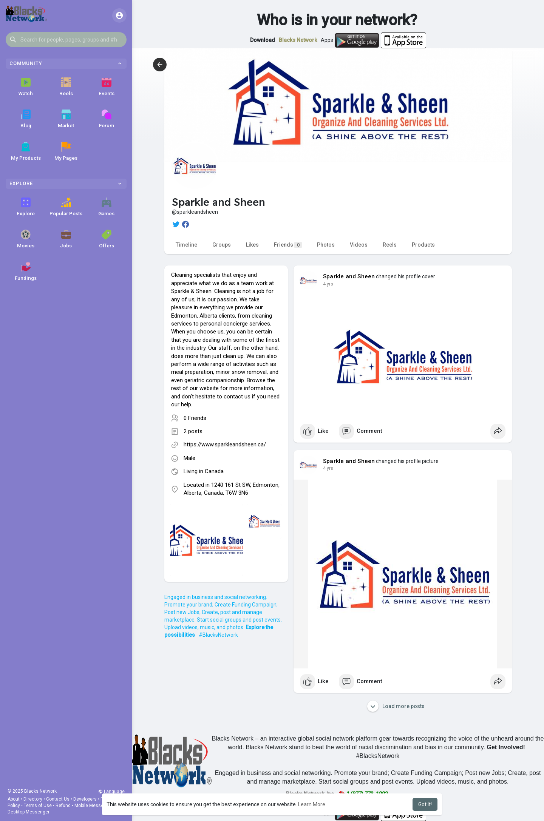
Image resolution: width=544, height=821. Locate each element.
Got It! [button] (425, 804)
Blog (25, 119)
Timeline (186, 245)
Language (111, 791)
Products (423, 245)
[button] (66, 39)
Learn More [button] (311, 804)
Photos (326, 245)
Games (106, 207)
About (14, 799)
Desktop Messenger (28, 812)
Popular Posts (65, 207)
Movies (25, 239)
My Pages (65, 151)
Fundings (26, 271)
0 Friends (195, 418)
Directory (32, 799)
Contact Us (58, 799)
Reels (66, 86)
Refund (63, 805)
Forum (106, 119)
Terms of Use (38, 805)
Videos (359, 245)
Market (66, 119)
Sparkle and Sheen (349, 276)
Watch (26, 86)
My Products (26, 151)
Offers (106, 239)
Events (106, 86)
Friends (288, 245)
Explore (26, 207)
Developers (85, 799)
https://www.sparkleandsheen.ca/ (225, 444)
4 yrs (328, 284)
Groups (221, 245)
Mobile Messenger (93, 805)
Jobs (66, 239)
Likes (252, 245)
